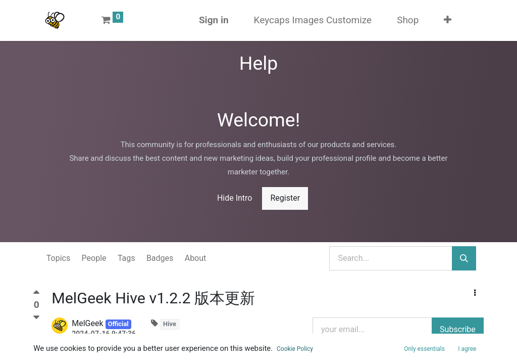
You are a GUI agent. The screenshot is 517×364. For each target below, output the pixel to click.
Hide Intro (234, 198)
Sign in (214, 20)
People (94, 258)
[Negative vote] (36, 317)
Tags (126, 258)
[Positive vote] (36, 294)
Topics (58, 258)
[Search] (464, 258)
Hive (169, 324)
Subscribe (458, 329)
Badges (159, 258)
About (195, 258)
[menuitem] (313, 20)
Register (285, 198)
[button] (447, 20)
